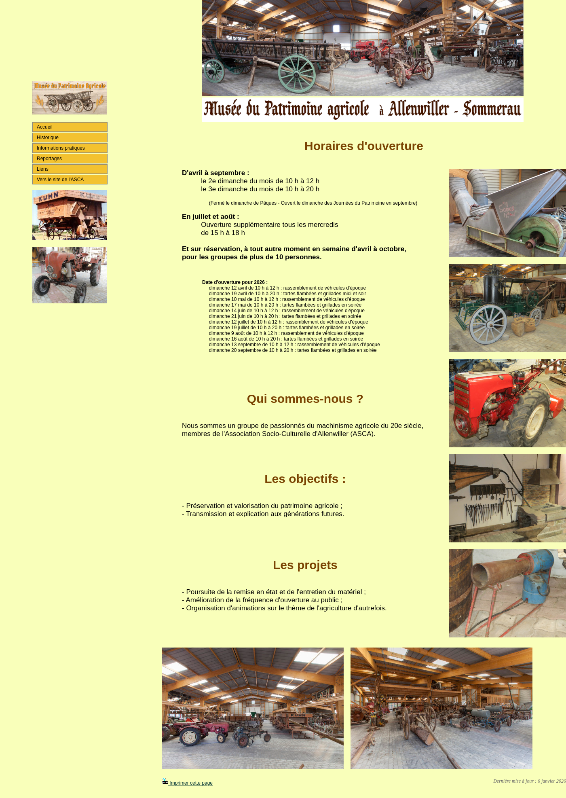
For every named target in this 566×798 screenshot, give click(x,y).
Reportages (49, 158)
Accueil (45, 127)
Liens (43, 169)
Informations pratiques (61, 148)
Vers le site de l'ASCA (60, 179)
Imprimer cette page (187, 783)
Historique (48, 137)
